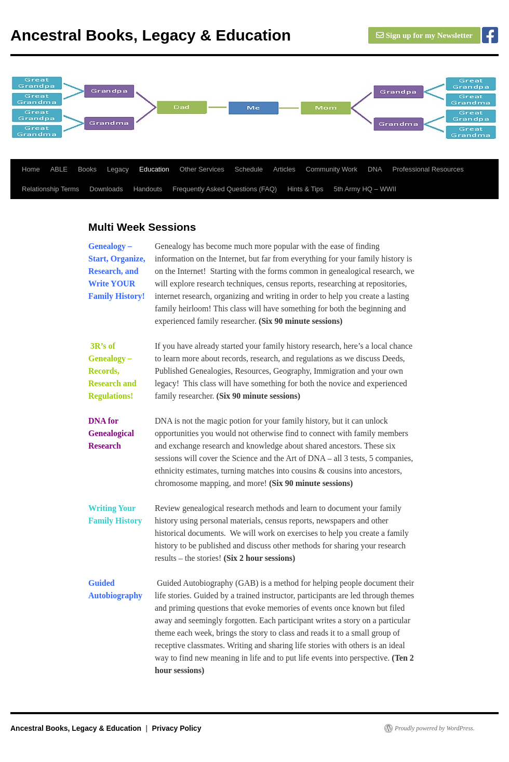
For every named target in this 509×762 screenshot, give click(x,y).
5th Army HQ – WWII (365, 189)
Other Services (202, 169)
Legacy (118, 169)
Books (87, 169)
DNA (375, 169)
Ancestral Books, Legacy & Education (150, 35)
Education (154, 169)
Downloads (106, 189)
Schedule (249, 169)
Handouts (148, 189)
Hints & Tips (305, 189)
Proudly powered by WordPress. (435, 728)
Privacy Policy (176, 728)
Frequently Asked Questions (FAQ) (224, 189)
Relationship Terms (50, 189)
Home (31, 169)
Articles (284, 169)
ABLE (59, 169)
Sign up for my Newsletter (424, 35)
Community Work (331, 169)
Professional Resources (428, 169)
